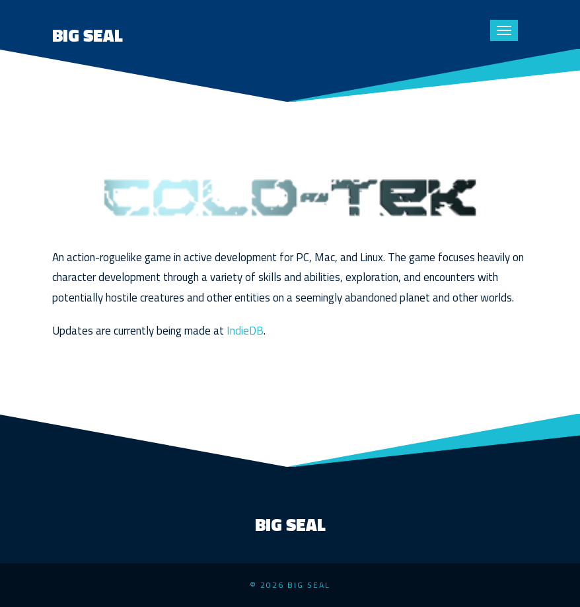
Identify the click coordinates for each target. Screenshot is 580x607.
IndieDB (245, 330)
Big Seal (87, 35)
